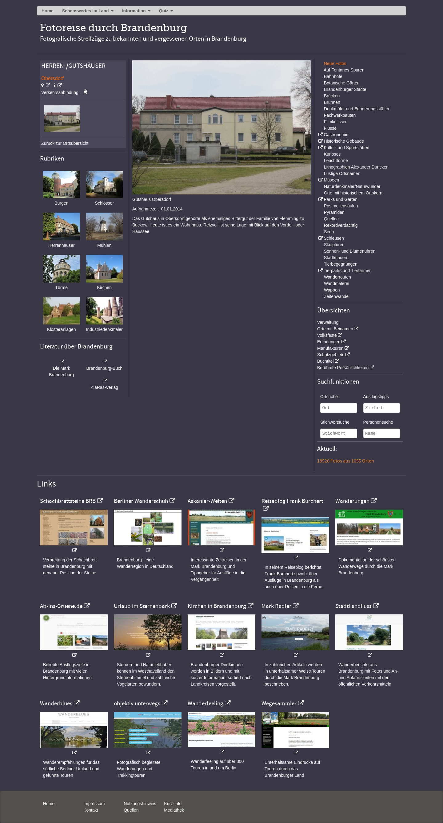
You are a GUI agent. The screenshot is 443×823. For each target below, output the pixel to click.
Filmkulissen (336, 121)
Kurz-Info (173, 803)
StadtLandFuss (353, 606)
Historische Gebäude (344, 141)
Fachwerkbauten (340, 115)
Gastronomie (336, 134)
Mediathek (174, 810)
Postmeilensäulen (341, 205)
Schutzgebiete (331, 354)
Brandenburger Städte (345, 89)
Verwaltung (327, 322)
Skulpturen (334, 244)
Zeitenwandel (336, 296)
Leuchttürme (336, 160)
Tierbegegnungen (340, 264)
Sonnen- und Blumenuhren (349, 251)
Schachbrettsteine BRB (68, 501)
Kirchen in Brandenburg (217, 606)
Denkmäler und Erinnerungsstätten (357, 108)
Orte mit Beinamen (335, 328)
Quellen (331, 218)
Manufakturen (330, 348)
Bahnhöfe (333, 76)
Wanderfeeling (205, 703)
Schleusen (334, 238)
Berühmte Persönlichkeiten (343, 367)
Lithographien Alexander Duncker (356, 167)
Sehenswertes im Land (85, 10)
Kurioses (332, 154)
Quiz (163, 10)
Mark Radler (276, 606)
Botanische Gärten (342, 82)
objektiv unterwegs (137, 703)
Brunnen (332, 102)
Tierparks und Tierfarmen (348, 270)
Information (134, 10)
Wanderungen (352, 501)
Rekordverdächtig (341, 225)
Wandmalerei (336, 283)
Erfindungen (329, 341)
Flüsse (330, 128)
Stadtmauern (336, 257)
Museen (331, 179)
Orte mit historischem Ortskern (353, 192)
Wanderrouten (337, 277)
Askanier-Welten (207, 501)
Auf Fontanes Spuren (344, 69)
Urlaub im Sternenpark (142, 606)
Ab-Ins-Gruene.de (61, 606)
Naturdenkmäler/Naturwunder (352, 186)
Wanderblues (56, 703)
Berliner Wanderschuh (141, 501)
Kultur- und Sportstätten (346, 147)
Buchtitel (325, 361)
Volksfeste (327, 335)
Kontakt (90, 810)
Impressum (94, 803)
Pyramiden (334, 212)
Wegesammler (279, 703)
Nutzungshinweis (140, 803)
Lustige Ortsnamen (342, 173)
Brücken (332, 95)
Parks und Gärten (340, 199)
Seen (329, 231)
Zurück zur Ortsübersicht (64, 143)
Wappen (332, 289)
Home (48, 10)
